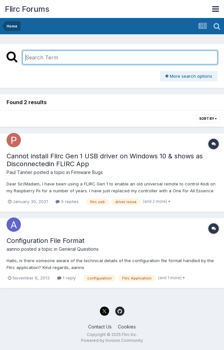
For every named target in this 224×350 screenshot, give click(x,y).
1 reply (66, 277)
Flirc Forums (27, 9)
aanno (13, 249)
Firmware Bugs (87, 172)
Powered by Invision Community (112, 340)
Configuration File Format (46, 241)
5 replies (67, 201)
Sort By (208, 118)
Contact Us (100, 326)
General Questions (79, 249)
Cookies (127, 326)
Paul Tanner (19, 172)
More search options (188, 76)
